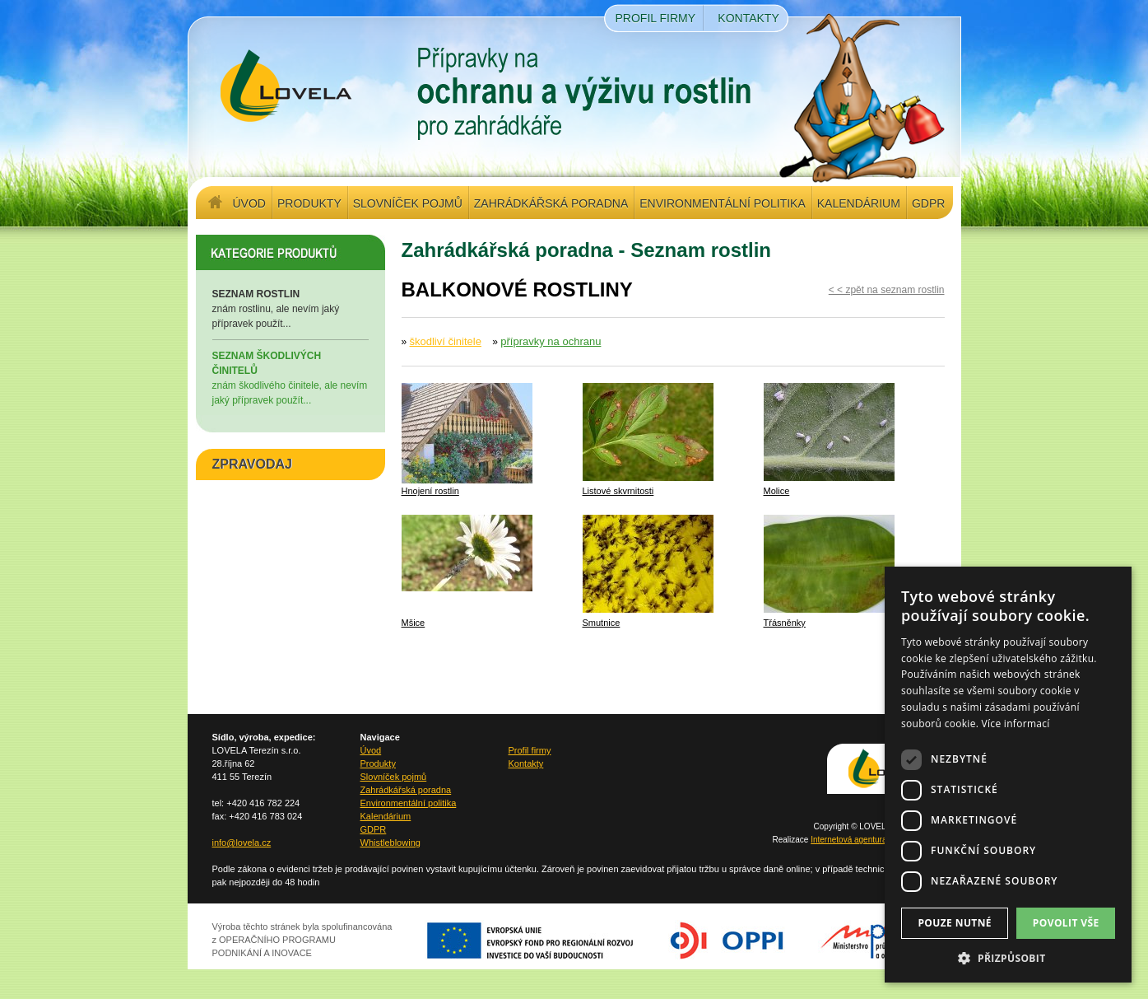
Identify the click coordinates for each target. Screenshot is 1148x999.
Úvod (249, 203)
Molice (777, 491)
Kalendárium (858, 203)
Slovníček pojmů (407, 203)
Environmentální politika (722, 203)
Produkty (309, 203)
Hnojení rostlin (430, 491)
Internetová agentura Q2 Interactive (875, 839)
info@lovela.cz (242, 842)
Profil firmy (656, 18)
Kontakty (748, 18)
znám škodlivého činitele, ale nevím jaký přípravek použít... (290, 377)
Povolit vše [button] (1066, 923)
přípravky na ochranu (550, 341)
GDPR (928, 203)
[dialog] (1008, 775)
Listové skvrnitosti (618, 491)
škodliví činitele (445, 341)
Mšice (413, 623)
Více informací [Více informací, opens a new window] (1016, 724)
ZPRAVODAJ (252, 464)
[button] (1008, 958)
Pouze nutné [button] (955, 923)
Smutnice (601, 623)
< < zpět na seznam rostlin (887, 290)
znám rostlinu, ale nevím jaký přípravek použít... (290, 308)
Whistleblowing (390, 842)
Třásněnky (785, 623)
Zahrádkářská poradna (551, 203)
